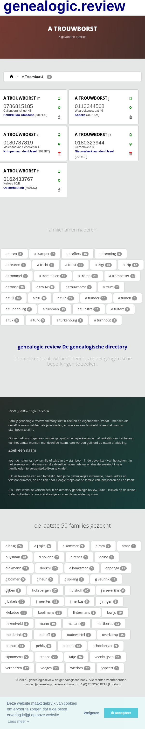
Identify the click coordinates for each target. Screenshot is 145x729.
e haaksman (81, 568)
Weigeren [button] (91, 713)
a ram (103, 546)
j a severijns (113, 590)
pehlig (43, 645)
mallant (76, 623)
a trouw (45, 287)
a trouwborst (79, 287)
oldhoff (47, 634)
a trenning (111, 253)
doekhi (49, 568)
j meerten (47, 601)
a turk (38, 320)
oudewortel (79, 634)
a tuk (12, 320)
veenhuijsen (108, 656)
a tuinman (55, 309)
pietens (72, 645)
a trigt (103, 264)
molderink (17, 634)
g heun (45, 579)
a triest (74, 264)
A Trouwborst (32, 76)
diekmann (17, 568)
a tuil (40, 298)
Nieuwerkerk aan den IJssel (94, 151)
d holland (49, 557)
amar (129, 546)
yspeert (110, 668)
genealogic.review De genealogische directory (72, 346)
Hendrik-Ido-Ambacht (18, 115)
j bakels (15, 601)
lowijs (115, 612)
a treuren (16, 264)
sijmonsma (17, 656)
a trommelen (53, 275)
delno (106, 557)
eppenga (116, 568)
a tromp (88, 275)
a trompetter (122, 275)
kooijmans (50, 612)
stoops (49, 656)
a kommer (73, 546)
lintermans (84, 612)
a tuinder (96, 298)
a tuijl (14, 298)
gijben (13, 590)
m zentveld (17, 623)
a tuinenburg (19, 309)
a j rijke (42, 546)
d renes (79, 557)
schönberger (106, 645)
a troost (15, 287)
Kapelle (80, 115)
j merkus (80, 601)
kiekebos (16, 612)
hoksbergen (45, 590)
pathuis (15, 645)
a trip (131, 264)
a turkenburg (69, 320)
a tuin (66, 298)
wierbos (80, 668)
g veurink (106, 579)
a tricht (45, 264)
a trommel (17, 275)
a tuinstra (88, 309)
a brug (14, 546)
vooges (50, 668)
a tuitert (120, 309)
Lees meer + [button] (18, 721)
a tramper (45, 253)
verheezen (17, 668)
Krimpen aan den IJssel (20, 151)
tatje (76, 656)
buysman (17, 557)
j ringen (109, 601)
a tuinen (127, 298)
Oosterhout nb (13, 188)
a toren (14, 253)
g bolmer (16, 579)
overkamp (113, 634)
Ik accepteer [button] (121, 713)
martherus (109, 623)
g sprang (74, 579)
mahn (48, 623)
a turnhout (105, 320)
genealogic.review (64, 6)
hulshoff (79, 590)
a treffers (78, 253)
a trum (111, 287)
